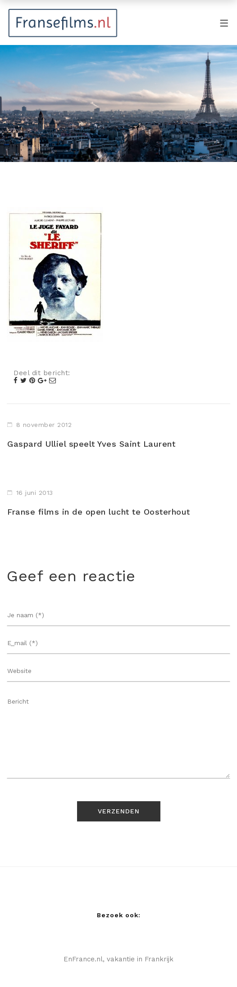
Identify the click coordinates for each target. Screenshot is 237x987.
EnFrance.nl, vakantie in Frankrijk (118, 959)
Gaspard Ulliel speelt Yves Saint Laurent (91, 444)
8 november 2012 (44, 424)
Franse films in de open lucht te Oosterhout (98, 511)
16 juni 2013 (34, 492)
